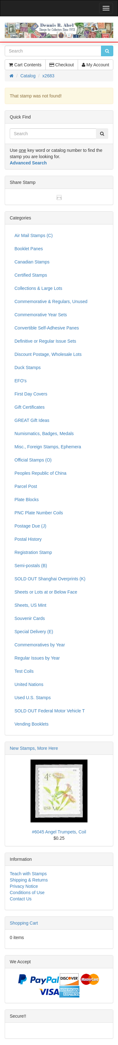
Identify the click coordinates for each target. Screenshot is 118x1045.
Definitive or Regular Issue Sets (45, 341)
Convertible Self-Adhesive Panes (46, 327)
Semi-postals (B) (30, 565)
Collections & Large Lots (38, 288)
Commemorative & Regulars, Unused (50, 301)
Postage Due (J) (30, 525)
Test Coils (24, 671)
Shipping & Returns (29, 879)
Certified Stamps (30, 275)
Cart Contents (25, 64)
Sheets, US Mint (30, 605)
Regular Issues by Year (37, 658)
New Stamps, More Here (34, 748)
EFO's (20, 380)
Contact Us (20, 898)
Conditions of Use (27, 892)
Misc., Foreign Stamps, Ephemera (47, 446)
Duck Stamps (27, 367)
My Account (95, 64)
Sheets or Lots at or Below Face (45, 591)
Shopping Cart (24, 923)
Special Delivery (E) (33, 631)
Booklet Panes (28, 248)
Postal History (28, 539)
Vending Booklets (31, 724)
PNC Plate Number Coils (38, 512)
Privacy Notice (24, 886)
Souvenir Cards (29, 618)
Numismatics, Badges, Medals (44, 433)
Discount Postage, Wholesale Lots (47, 354)
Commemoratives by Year (39, 644)
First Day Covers (30, 393)
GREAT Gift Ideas (31, 420)
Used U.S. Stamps (32, 697)
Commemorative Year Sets (40, 314)
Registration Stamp (33, 552)
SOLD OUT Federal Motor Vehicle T (49, 710)
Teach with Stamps (28, 873)
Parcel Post (25, 486)
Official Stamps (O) (33, 459)
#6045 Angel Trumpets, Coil (59, 831)
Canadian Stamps (31, 261)
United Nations (28, 684)
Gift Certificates (29, 407)
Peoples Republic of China (40, 473)
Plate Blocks (26, 499)
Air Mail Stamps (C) (33, 235)
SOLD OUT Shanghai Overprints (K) (49, 578)
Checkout (61, 64)
